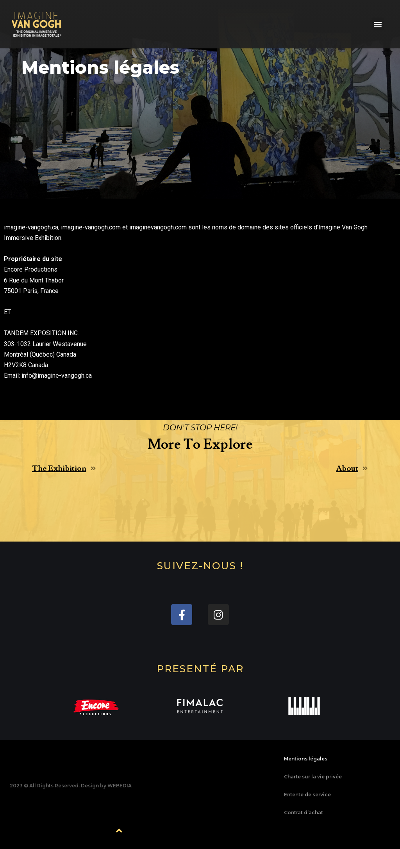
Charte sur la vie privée (313, 777)
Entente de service (307, 794)
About (347, 469)
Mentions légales (305, 759)
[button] (377, 24)
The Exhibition (59, 469)
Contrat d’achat (303, 812)
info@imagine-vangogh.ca (56, 375)
